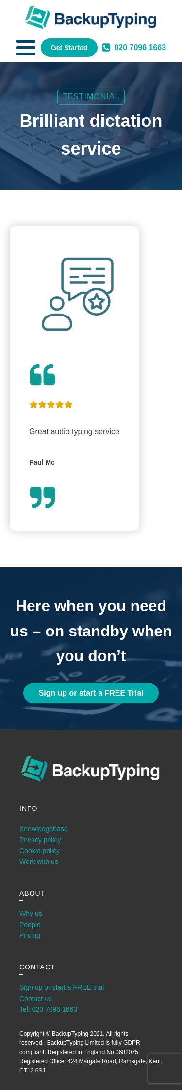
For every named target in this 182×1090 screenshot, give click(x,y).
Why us (30, 913)
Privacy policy (40, 840)
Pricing (29, 935)
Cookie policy (39, 851)
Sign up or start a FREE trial (61, 987)
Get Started (69, 48)
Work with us (38, 861)
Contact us (35, 998)
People (30, 925)
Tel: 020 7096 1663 (48, 1009)
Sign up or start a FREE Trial (90, 693)
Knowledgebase (43, 829)
